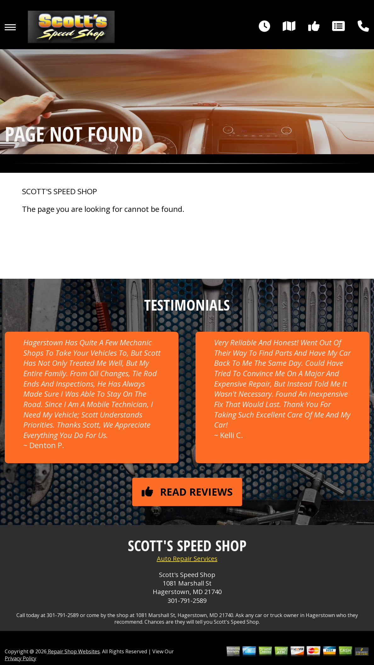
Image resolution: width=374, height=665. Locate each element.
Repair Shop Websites (73, 651)
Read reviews (187, 492)
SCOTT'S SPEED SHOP (59, 191)
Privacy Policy (20, 658)
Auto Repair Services (187, 558)
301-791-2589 (187, 600)
